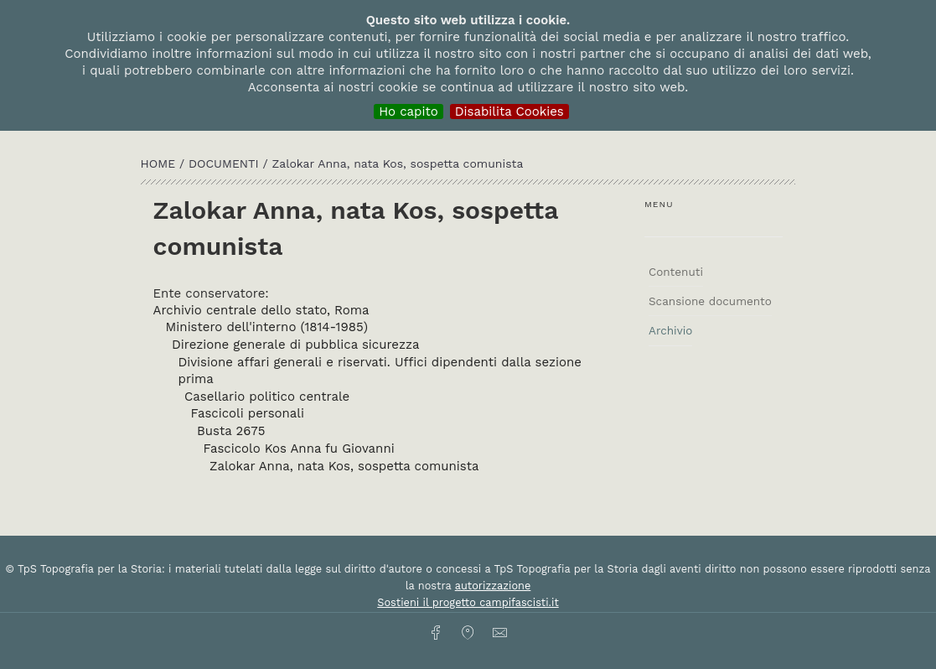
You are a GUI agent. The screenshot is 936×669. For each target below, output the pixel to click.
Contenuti (676, 271)
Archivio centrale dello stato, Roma (261, 310)
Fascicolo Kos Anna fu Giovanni (299, 448)
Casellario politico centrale (266, 396)
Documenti (226, 163)
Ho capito (408, 111)
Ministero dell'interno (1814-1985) (267, 326)
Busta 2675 (231, 430)
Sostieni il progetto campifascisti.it (467, 602)
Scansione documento (710, 301)
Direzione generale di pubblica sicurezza (295, 344)
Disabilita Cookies (509, 111)
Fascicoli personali (247, 413)
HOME (160, 163)
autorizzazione (493, 585)
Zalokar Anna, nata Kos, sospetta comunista (343, 466)
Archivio (670, 330)
